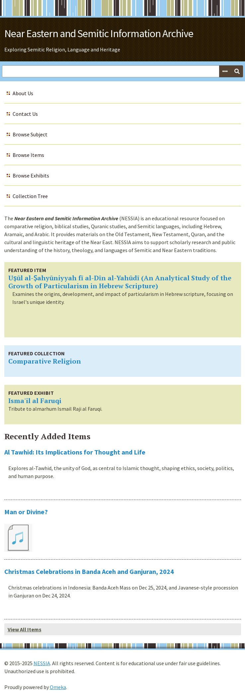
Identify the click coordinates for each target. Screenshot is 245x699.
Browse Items (28, 155)
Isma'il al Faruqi (34, 400)
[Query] (122, 71)
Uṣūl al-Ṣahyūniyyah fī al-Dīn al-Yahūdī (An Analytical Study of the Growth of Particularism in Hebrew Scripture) (119, 281)
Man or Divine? (26, 512)
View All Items (24, 629)
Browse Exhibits (31, 175)
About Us (23, 93)
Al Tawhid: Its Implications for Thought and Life (74, 452)
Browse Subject (30, 134)
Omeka (58, 687)
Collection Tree (30, 196)
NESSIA (42, 663)
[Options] (225, 71)
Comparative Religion (44, 361)
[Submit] (237, 71)
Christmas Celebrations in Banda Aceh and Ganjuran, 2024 (89, 571)
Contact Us (25, 113)
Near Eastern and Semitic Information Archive (98, 33)
